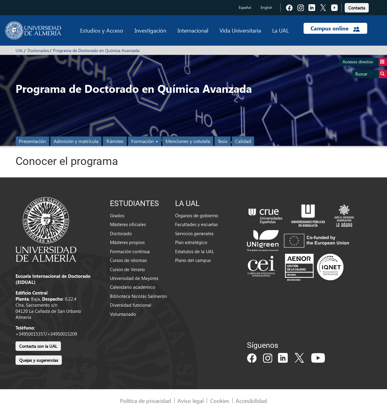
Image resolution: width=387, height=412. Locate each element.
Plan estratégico (191, 242)
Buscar (371, 74)
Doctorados (38, 50)
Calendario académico (132, 287)
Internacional (193, 30)
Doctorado (121, 233)
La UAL (280, 30)
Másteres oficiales (128, 224)
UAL (19, 50)
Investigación (150, 30)
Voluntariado (123, 314)
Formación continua (130, 251)
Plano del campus (193, 260)
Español (245, 7)
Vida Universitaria (240, 30)
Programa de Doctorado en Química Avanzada (96, 50)
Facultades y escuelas (196, 224)
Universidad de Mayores (134, 278)
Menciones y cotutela (188, 141)
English (266, 7)
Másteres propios (127, 242)
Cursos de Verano (127, 269)
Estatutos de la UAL (194, 251)
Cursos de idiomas (128, 260)
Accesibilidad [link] (251, 400)
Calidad (243, 141)
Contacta (356, 8)
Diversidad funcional (130, 305)
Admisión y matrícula (76, 141)
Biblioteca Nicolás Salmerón (138, 296)
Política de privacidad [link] (145, 400)
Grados (117, 215)
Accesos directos (365, 62)
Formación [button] (144, 141)
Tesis (222, 141)
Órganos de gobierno (196, 215)
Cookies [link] (219, 400)
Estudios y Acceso (101, 30)
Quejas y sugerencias (38, 360)
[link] (357, 7)
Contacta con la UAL (38, 346)
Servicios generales (194, 233)
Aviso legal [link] (191, 400)
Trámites (115, 141)
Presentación (32, 141)
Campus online (335, 28)
